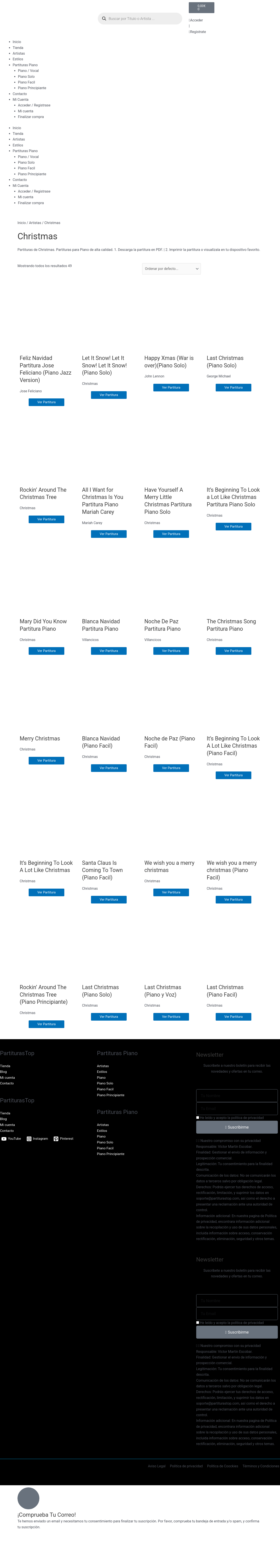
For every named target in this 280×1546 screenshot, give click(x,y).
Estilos (18, 59)
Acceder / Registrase (34, 105)
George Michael (219, 376)
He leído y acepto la (232, 1125)
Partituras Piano (25, 65)
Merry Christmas (41, 738)
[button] (237, 1148)
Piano (101, 1085)
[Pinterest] (65, 1146)
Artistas (19, 53)
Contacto (20, 94)
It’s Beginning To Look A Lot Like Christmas (40, 877)
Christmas (90, 384)
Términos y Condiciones (261, 1474)
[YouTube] (11, 1146)
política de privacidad (247, 1125)
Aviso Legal (158, 1474)
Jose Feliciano (31, 391)
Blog (3, 1079)
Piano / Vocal (28, 71)
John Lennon (154, 376)
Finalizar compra (31, 117)
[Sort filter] (172, 268)
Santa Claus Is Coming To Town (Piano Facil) (103, 877)
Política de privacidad (187, 1474)
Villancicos (90, 640)
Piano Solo (26, 77)
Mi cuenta (25, 111)
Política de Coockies (223, 1474)
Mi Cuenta (20, 99)
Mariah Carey (92, 523)
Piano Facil (26, 82)
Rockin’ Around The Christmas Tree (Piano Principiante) (45, 1002)
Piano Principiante (32, 88)
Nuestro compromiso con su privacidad (231, 1148)
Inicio (17, 42)
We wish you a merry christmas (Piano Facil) (233, 877)
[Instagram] (38, 1146)
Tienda (18, 48)
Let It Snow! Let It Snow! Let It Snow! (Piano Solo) (105, 365)
